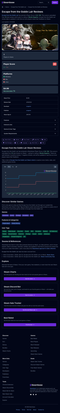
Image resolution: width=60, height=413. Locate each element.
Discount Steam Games (37, 364)
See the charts (30, 278)
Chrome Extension (7, 384)
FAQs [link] (42, 142)
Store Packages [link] (7, 142)
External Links (30, 125)
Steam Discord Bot (7, 387)
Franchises (5, 377)
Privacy (18, 409)
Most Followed (35, 345)
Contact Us (41, 409)
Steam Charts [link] (7, 139)
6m (9, 166)
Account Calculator (8, 397)
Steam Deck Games (36, 354)
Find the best (30, 324)
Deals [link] (44, 139)
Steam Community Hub (48, 256)
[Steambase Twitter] (36, 394)
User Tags (5, 368)
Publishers (5, 374)
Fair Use (29, 409)
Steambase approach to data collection (44, 248)
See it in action (30, 295)
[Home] (2, 7)
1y (13, 166)
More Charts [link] (34, 142)
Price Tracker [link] (26, 139)
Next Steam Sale (7, 394)
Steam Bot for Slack (8, 391)
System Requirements (30, 133)
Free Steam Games (36, 368)
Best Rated (34, 338)
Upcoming (34, 351)
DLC (3, 341)
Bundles (4, 348)
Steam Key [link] (35, 139)
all (16, 166)
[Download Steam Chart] (55, 166)
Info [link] (16, 142)
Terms (23, 409)
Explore (55, 2)
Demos (4, 345)
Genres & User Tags (30, 129)
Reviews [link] (16, 139)
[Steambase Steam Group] (33, 394)
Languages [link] (24, 142)
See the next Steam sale (30, 310)
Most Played (34, 341)
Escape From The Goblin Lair (18, 7)
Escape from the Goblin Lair (10, 15)
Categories (5, 364)
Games (7, 7)
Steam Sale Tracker (36, 361)
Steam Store (50, 255)
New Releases (35, 348)
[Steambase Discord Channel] (31, 394)
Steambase (33, 388)
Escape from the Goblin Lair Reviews (37, 7)
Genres (4, 361)
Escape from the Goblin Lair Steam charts (22, 160)
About (34, 409)
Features (30, 120)
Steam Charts (6, 351)
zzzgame (28, 106)
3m (5, 166)
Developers (5, 371)
